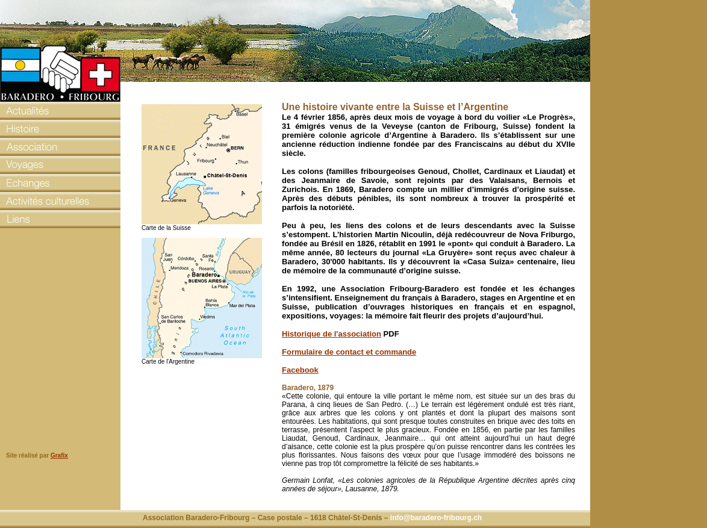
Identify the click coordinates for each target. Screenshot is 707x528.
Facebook (300, 369)
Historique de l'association (331, 333)
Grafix (59, 455)
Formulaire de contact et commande (349, 351)
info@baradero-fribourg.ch (436, 518)
